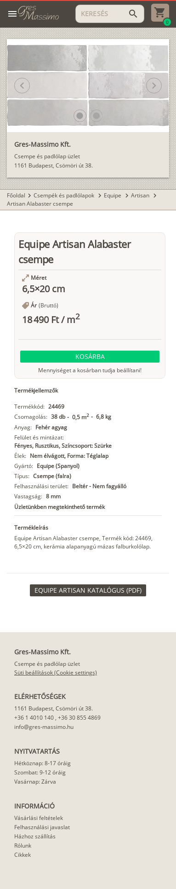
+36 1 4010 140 (34, 718)
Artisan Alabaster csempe (40, 204)
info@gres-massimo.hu (44, 727)
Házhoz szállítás (35, 836)
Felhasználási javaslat (42, 827)
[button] (80, 116)
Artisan (141, 195)
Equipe (113, 195)
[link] (88, 590)
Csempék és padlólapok (65, 195)
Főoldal (16, 195)
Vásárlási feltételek (38, 818)
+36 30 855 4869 (79, 718)
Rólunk (22, 845)
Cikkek (22, 855)
